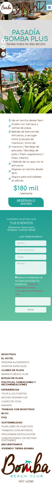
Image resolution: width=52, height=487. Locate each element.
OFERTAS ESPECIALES (14, 366)
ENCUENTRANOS (11, 444)
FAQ (4, 417)
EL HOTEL (7, 358)
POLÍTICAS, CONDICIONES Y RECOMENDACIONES (18, 383)
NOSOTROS (8, 354)
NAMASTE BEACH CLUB (14, 374)
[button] (49, 7)
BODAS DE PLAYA (12, 378)
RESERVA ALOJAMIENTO (15, 362)
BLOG (5, 413)
